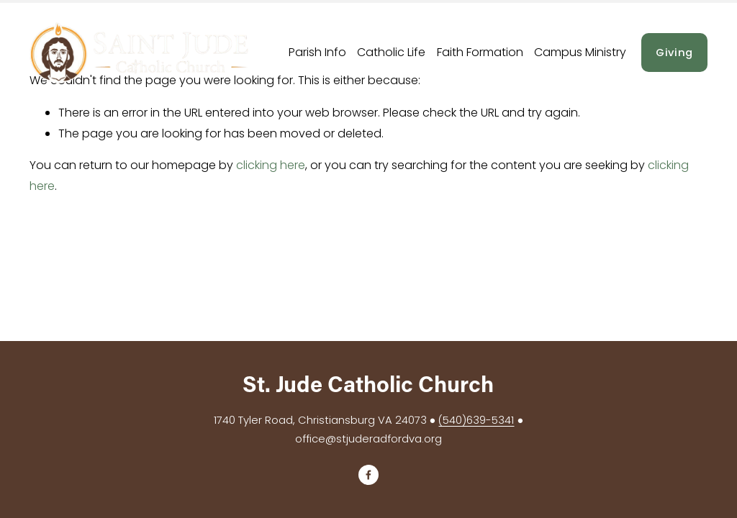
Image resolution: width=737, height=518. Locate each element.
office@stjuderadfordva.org (368, 438)
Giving (674, 52)
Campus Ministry (580, 52)
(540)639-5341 (476, 419)
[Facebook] (368, 475)
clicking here (270, 165)
